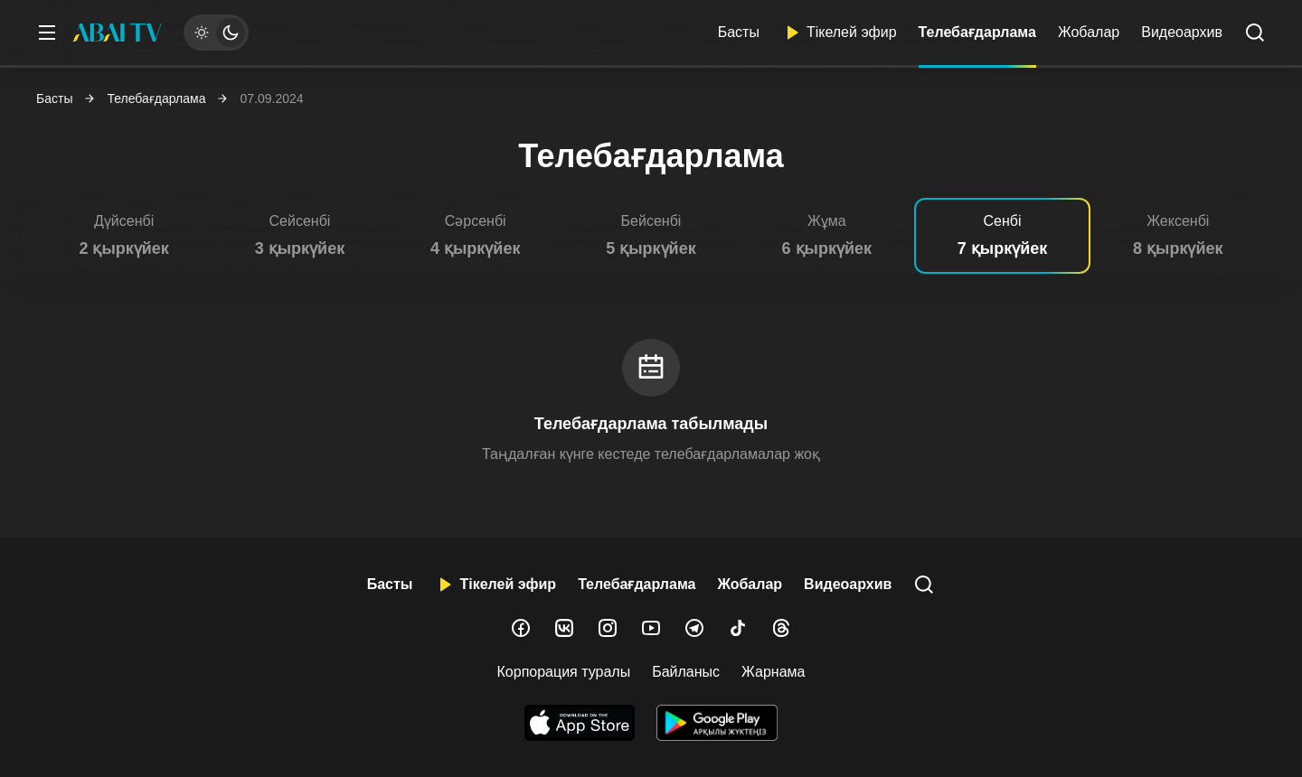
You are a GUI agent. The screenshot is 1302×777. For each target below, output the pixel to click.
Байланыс (686, 671)
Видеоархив (1181, 32)
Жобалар (1088, 32)
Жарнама (773, 671)
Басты (739, 32)
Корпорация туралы (564, 671)
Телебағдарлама (977, 32)
